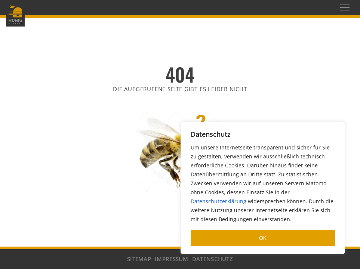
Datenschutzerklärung (218, 201)
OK (263, 238)
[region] (263, 188)
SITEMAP (139, 259)
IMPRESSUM (171, 259)
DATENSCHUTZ (212, 259)
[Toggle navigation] (345, 7)
